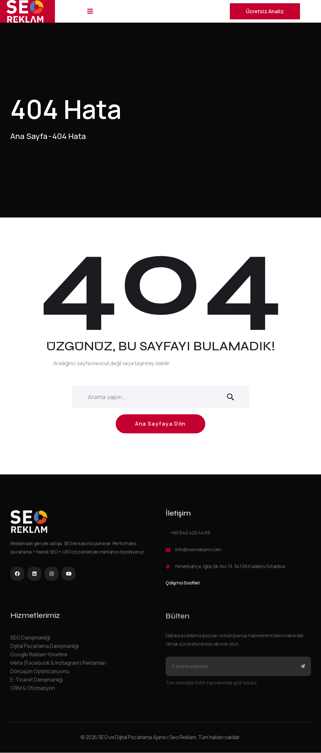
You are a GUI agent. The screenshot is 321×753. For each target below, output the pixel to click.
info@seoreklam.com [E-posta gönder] (198, 552)
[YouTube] (69, 576)
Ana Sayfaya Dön (160, 426)
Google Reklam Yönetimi (38, 658)
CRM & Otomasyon (32, 691)
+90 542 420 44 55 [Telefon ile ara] (190, 535)
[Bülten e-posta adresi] (238, 671)
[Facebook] (17, 576)
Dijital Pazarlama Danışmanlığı (44, 649)
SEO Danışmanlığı (30, 641)
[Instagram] (52, 576)
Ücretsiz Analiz (265, 11)
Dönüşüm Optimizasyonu (39, 675)
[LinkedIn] (34, 576)
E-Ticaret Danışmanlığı (36, 683)
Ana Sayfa (29, 136)
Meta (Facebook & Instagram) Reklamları (58, 666)
